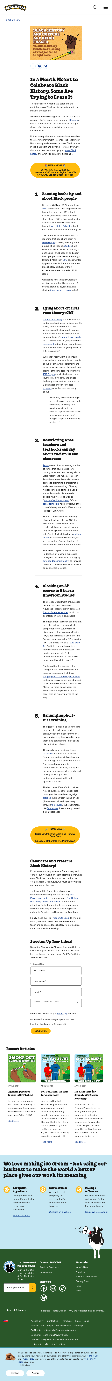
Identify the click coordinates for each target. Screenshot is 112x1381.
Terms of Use (37, 1325)
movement (48, 344)
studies (68, 245)
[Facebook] (44, 1288)
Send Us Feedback (49, 1267)
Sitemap (78, 1325)
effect (46, 537)
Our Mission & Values (60, 1212)
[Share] (33, 66)
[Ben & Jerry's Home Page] (15, 7)
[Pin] (39, 66)
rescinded (48, 753)
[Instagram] (53, 1288)
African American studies (55, 612)
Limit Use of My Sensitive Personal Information (54, 1339)
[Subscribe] (32, 1287)
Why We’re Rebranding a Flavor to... (87, 1310)
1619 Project (49, 374)
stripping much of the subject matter (61, 676)
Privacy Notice (63, 1325)
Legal (50, 1325)
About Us (80, 1272)
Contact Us (52, 1321)
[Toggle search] (95, 7)
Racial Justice (59, 1310)
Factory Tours (82, 1281)
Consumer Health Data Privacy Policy (49, 1334)
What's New (14, 20)
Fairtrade (45, 1310)
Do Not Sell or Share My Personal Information (53, 1330)
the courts (56, 804)
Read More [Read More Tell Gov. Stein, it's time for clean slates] (46, 1141)
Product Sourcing (21, 1215)
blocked (47, 797)
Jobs (78, 1290)
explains (47, 388)
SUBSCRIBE (41, 1031)
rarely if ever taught (71, 337)
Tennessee (52, 808)
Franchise (67, 1321)
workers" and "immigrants (56, 500)
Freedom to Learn (60, 917)
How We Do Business (86, 1276)
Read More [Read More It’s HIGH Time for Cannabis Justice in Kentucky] (80, 1141)
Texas (46, 465)
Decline (15, 1373)
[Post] (45, 66)
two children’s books (60, 226)
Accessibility (37, 1321)
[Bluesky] (44, 1298)
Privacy (62, 1013)
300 (65, 259)
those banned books (60, 290)
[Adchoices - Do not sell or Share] (69, 1344)
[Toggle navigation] (106, 7)
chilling (77, 534)
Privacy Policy (28, 1359)
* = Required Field (37, 964)
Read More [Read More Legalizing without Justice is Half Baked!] (13, 1120)
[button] (7, 1321)
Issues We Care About (96, 1212)
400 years (72, 120)
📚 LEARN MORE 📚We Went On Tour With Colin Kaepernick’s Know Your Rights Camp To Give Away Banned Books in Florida (55, 170)
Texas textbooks (51, 503)
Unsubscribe (46, 1272)
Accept (35, 1373)
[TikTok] (62, 1288)
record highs (48, 242)
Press (78, 1286)
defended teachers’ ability (56, 561)
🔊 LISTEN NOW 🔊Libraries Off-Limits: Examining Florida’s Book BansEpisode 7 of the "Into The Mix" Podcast (57, 835)
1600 (44, 208)
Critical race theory (52, 319)
